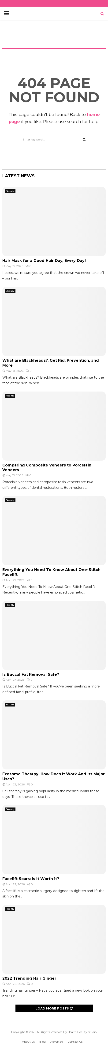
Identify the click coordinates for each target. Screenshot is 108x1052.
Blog (42, 1041)
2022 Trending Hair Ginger (29, 978)
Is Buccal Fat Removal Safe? (30, 674)
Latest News (18, 176)
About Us (28, 1041)
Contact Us (74, 1041)
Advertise (56, 1041)
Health (10, 395)
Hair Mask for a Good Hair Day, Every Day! (44, 260)
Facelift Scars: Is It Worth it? (30, 879)
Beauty (10, 191)
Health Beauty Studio (82, 1032)
